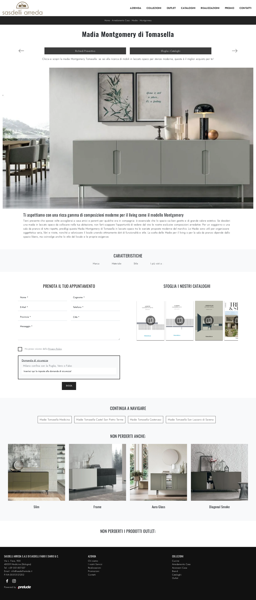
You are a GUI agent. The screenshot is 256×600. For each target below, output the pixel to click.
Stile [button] (136, 263)
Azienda (135, 8)
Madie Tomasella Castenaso (145, 420)
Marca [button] (96, 263)
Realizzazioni (210, 8)
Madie (135, 20)
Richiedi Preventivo (85, 51)
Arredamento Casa (121, 20)
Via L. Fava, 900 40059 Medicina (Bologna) (17, 562)
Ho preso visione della (43, 349)
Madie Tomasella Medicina (55, 420)
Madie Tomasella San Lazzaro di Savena (191, 420)
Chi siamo (93, 561)
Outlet (171, 8)
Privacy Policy (55, 349)
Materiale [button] (116, 263)
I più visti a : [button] (156, 263)
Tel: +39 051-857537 (14, 567)
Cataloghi (188, 8)
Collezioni (153, 8)
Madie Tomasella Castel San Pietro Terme (99, 420)
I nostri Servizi (95, 564)
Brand (175, 571)
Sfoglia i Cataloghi (170, 51)
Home (107, 20)
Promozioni (93, 571)
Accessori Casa (179, 567)
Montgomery (146, 20)
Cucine (175, 561)
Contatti (245, 8)
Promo (229, 8)
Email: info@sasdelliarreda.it (18, 571)
